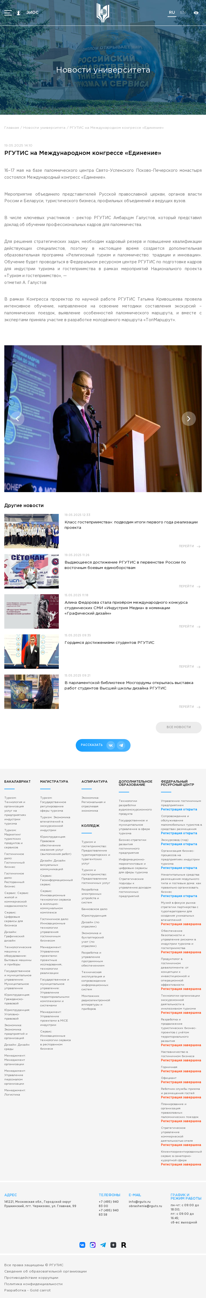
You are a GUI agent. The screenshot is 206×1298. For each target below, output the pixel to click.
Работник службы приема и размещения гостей (181, 1093)
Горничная (181, 1069)
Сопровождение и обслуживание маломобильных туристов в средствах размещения (181, 825)
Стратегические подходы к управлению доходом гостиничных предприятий (135, 888)
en (183, 12)
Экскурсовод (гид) (179, 842)
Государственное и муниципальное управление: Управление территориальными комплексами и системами (54, 993)
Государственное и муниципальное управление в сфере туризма (134, 827)
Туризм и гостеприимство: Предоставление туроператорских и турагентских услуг (95, 853)
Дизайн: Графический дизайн (14, 936)
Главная (11, 127)
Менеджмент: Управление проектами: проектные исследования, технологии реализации (51, 960)
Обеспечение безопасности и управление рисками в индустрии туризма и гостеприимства (181, 942)
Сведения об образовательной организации (45, 1271)
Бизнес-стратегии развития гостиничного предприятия (132, 846)
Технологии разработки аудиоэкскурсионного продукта (135, 807)
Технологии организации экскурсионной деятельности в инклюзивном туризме (181, 1004)
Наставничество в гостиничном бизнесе (181, 1056)
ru (172, 12)
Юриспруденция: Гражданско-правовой (17, 999)
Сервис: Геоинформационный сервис (56, 880)
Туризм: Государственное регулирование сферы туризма (53, 804)
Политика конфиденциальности (33, 1284)
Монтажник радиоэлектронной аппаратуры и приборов (95, 1002)
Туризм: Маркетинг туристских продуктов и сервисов (13, 839)
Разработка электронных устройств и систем (91, 896)
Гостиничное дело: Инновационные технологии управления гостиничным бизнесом (54, 930)
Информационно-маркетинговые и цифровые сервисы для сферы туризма (133, 866)
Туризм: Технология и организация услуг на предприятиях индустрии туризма (15, 811)
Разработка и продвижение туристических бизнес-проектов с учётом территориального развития (181, 1032)
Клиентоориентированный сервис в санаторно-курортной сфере (181, 1158)
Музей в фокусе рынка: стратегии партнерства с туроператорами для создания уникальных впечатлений (181, 914)
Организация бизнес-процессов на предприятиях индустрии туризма (180, 860)
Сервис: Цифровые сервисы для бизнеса (13, 919)
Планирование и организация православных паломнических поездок (181, 1113)
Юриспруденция (93, 916)
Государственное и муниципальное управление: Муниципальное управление (18, 980)
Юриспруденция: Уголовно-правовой (17, 1014)
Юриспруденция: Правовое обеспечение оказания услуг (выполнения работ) (55, 845)
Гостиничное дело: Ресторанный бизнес (14, 880)
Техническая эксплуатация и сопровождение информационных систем (94, 981)
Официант (181, 1080)
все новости (179, 727)
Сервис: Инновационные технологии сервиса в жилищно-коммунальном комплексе (55, 902)
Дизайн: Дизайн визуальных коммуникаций (52, 865)
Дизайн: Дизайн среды (17, 1047)
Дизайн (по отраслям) (90, 924)
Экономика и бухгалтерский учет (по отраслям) (92, 940)
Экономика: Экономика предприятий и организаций (16, 1032)
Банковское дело (94, 909)
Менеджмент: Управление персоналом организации (15, 1077)
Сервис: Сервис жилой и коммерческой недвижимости (16, 899)
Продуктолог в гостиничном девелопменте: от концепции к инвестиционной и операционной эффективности (181, 974)
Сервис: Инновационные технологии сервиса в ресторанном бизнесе (55, 1040)
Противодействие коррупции (31, 1277)
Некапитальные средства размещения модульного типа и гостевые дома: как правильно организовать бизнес (181, 886)
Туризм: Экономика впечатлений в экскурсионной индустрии (55, 824)
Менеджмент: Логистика (15, 1092)
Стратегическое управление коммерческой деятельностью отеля (181, 1137)
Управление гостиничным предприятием (181, 805)
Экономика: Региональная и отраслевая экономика (93, 804)
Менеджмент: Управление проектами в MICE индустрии (54, 1018)
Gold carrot (40, 1290)
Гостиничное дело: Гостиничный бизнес (14, 860)
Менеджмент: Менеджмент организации (15, 1060)
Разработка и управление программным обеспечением (92, 959)
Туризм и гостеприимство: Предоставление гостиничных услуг (95, 876)
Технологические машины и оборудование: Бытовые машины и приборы (18, 956)
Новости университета (44, 127)
